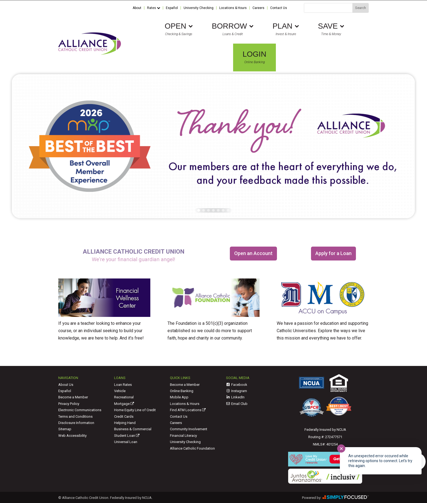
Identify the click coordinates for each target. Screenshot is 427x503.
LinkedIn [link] (235, 397)
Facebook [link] (237, 385)
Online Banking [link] (254, 57)
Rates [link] (153, 8)
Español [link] (172, 8)
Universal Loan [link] (125, 442)
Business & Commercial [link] (132, 429)
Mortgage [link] (124, 404)
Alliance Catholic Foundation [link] (192, 448)
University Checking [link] (198, 8)
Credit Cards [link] (123, 416)
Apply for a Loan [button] (333, 253)
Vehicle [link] (120, 391)
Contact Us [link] (278, 8)
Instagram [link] (236, 391)
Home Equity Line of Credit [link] (135, 410)
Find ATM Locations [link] (188, 410)
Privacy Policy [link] (68, 404)
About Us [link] (65, 385)
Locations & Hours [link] (233, 8)
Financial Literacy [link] (183, 436)
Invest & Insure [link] (286, 29)
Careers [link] (258, 8)
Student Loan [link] (126, 436)
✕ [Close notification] (341, 449)
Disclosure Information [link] (76, 423)
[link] (89, 53)
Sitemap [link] (64, 429)
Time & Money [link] (331, 29)
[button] (198, 210)
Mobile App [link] (179, 397)
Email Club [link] (237, 404)
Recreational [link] (124, 397)
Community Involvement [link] (188, 429)
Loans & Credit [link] (233, 29)
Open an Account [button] (253, 253)
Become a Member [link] (73, 397)
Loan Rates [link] (123, 385)
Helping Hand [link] (125, 423)
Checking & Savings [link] (179, 29)
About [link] (137, 8)
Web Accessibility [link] (72, 436)
